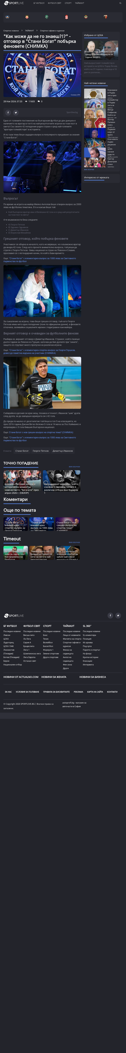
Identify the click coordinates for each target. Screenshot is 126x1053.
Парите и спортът (91, 650)
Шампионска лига (32, 653)
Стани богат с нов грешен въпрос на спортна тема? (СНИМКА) (41, 432)
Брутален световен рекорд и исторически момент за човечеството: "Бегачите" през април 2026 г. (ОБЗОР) (22, 488)
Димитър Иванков (63, 450)
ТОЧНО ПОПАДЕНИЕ (20, 463)
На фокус (87, 653)
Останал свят (29, 661)
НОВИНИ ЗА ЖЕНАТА (53, 677)
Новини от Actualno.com (20, 677)
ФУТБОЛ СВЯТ (31, 626)
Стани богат (22, 450)
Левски (6, 635)
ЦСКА (6, 638)
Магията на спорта (72, 638)
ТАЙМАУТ (68, 626)
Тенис (46, 638)
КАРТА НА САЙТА (95, 692)
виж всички (89, 169)
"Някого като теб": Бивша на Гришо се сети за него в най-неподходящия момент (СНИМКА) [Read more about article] (41, 557)
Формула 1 (48, 650)
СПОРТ (47, 626)
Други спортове (50, 657)
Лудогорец (8, 642)
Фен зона (67, 664)
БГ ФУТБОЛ (39, 3)
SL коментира (89, 635)
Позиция (87, 638)
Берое (6, 661)
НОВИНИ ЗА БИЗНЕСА (92, 677)
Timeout (12, 539)
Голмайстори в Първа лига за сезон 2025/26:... (113, 105)
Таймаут (79, 3)
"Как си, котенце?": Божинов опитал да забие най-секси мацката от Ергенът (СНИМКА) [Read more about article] (67, 557)
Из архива (88, 642)
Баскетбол (48, 646)
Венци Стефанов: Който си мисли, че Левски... (112, 115)
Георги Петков (41, 450)
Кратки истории (90, 657)
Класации (87, 661)
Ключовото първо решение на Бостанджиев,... (114, 144)
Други (66, 668)
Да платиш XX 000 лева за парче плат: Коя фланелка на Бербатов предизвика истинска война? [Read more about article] (15, 558)
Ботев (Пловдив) (11, 657)
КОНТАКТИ (112, 692)
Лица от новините (71, 635)
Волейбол (48, 642)
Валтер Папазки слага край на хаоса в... (112, 124)
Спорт (68, 3)
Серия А (27, 642)
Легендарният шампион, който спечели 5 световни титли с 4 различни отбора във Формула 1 (61, 488)
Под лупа (87, 646)
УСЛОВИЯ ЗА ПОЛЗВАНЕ (27, 692)
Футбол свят (54, 3)
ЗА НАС (8, 692)
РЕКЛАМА (78, 692)
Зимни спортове (51, 653)
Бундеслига (28, 646)
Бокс (45, 635)
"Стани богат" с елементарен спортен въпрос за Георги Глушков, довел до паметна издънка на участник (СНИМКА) (15, 530)
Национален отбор (12, 664)
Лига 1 (26, 650)
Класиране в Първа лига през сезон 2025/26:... (112, 95)
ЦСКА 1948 (8, 646)
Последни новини (12, 631)
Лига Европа (29, 657)
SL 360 (87, 626)
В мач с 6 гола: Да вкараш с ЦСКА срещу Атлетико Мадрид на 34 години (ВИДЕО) (100, 54)
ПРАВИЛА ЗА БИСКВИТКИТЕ (56, 692)
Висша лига (28, 635)
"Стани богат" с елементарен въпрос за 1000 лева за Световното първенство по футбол (42, 529)
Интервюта (88, 664)
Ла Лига (27, 638)
